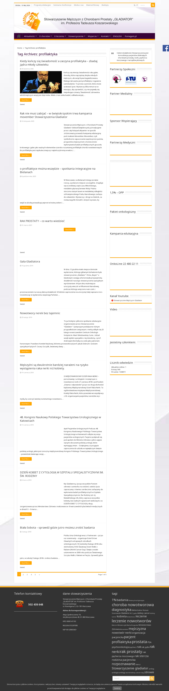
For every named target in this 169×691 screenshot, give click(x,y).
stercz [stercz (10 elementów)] (138, 664)
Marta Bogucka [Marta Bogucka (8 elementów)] (132, 625)
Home (19, 48)
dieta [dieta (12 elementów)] (134, 610)
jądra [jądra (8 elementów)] (135, 613)
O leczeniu (59, 36)
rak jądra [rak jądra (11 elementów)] (145, 647)
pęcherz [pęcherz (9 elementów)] (133, 647)
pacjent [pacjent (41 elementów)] (130, 636)
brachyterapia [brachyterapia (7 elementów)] (139, 600)
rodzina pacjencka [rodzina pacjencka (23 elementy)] (123, 660)
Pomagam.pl (131, 36)
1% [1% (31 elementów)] (114, 600)
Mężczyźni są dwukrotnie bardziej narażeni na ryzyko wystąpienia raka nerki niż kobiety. (54, 366)
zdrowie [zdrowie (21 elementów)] (149, 672)
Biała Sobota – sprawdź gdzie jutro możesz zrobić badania (57, 527)
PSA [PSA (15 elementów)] (149, 642)
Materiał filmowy (92, 5)
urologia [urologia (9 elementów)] (115, 672)
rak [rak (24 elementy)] (139, 647)
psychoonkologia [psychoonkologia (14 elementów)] (120, 647)
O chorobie (44, 36)
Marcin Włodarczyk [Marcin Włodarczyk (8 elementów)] (119, 625)
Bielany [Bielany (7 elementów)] (131, 600)
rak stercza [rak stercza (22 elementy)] (141, 656)
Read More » (26, 100)
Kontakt (105, 36)
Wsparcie (92, 36)
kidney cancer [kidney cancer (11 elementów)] (144, 613)
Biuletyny (105, 5)
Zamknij (117, 688)
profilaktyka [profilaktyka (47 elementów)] (122, 641)
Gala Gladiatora (30, 261)
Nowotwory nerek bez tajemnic (40, 313)
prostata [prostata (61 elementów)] (139, 641)
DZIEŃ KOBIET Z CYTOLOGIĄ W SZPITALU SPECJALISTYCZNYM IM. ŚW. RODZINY (62, 474)
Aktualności (29, 36)
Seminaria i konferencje (62, 5)
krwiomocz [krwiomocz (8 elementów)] (131, 617)
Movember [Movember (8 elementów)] (124, 629)
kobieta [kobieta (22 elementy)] (122, 616)
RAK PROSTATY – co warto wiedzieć (42, 221)
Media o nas (79, 5)
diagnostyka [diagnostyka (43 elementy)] (121, 609)
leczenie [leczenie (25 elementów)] (141, 616)
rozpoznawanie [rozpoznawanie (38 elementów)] (123, 664)
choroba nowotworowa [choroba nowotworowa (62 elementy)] (133, 604)
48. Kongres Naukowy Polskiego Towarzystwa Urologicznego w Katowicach (60, 418)
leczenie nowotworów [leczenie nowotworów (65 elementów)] (131, 621)
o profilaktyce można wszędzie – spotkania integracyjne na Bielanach (57, 170)
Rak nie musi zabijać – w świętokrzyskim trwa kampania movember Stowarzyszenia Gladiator (56, 115)
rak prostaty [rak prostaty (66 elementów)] (131, 651)
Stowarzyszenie (75, 36)
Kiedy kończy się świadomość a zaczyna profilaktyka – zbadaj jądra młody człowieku (59, 62)
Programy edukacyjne (42, 5)
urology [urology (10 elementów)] (122, 672)
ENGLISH (117, 36)
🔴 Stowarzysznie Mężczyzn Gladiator (126, 300)
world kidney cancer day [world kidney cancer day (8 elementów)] (135, 673)
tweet (22, 104)
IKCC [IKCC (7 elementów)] (131, 613)
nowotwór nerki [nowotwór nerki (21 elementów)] (122, 632)
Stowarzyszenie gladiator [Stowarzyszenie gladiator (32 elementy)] (130, 668)
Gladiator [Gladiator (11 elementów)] (125, 613)
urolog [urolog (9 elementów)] (151, 669)
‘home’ (18, 36)
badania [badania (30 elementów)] (122, 600)
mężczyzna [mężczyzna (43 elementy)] (137, 628)
